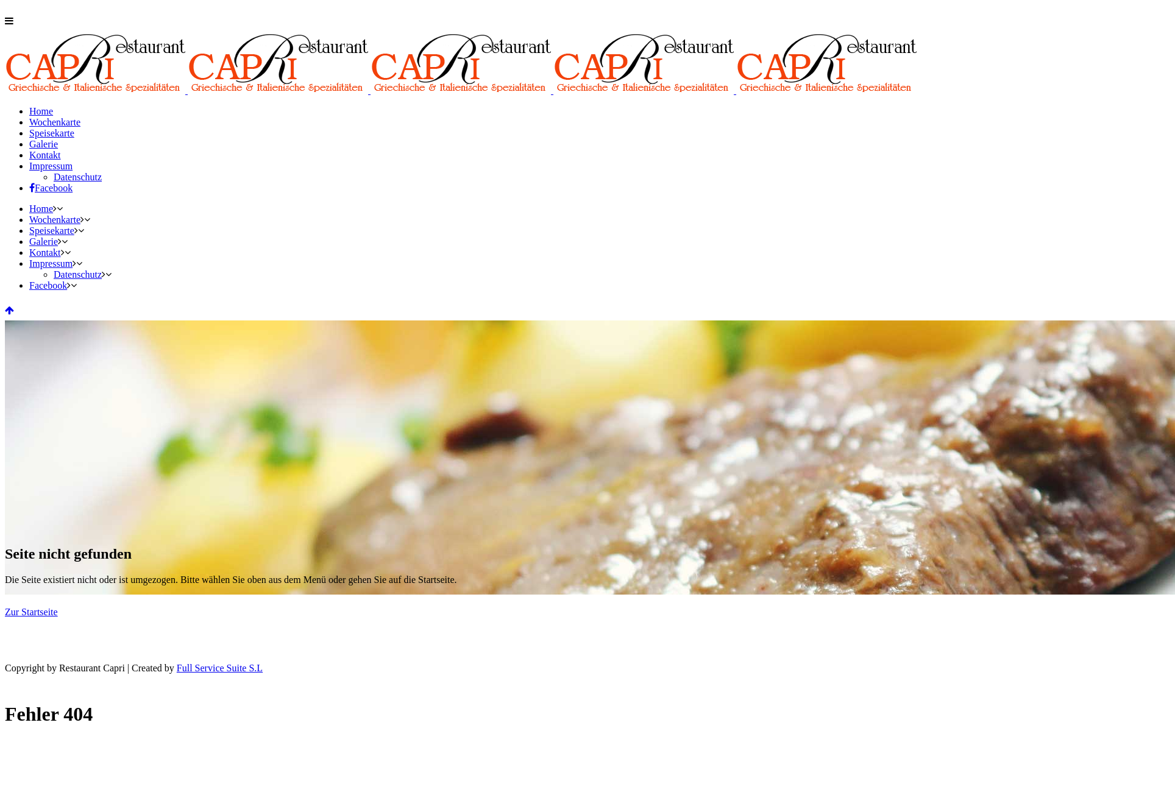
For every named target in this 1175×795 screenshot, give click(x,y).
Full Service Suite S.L (220, 668)
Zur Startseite (31, 612)
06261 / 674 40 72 (75, 10)
